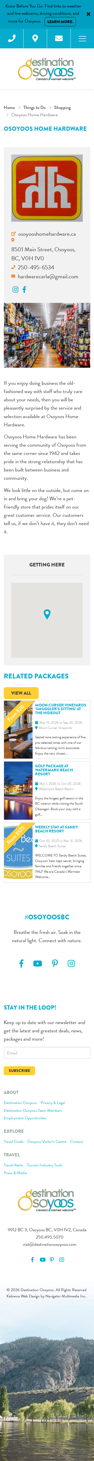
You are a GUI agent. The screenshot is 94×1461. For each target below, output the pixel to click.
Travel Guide (13, 1142)
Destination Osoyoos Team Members (33, 1111)
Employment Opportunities (25, 1118)
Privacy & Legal (53, 1103)
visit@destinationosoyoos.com (49, 1244)
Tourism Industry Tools (44, 1165)
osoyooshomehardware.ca (47, 233)
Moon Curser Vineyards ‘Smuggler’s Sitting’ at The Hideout (60, 709)
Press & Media (15, 1173)
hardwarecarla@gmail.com (48, 276)
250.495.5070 (49, 1237)
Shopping (62, 107)
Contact (76, 1142)
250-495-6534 (36, 267)
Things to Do (34, 107)
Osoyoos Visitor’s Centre (46, 1142)
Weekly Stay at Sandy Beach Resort (56, 829)
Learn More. (60, 22)
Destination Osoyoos (20, 1103)
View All (21, 693)
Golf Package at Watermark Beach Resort (54, 770)
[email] (47, 1052)
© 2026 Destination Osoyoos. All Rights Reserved (46, 1290)
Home (9, 107)
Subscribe (19, 1070)
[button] (47, 614)
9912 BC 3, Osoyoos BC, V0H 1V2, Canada (47, 1229)
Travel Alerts (13, 1165)
